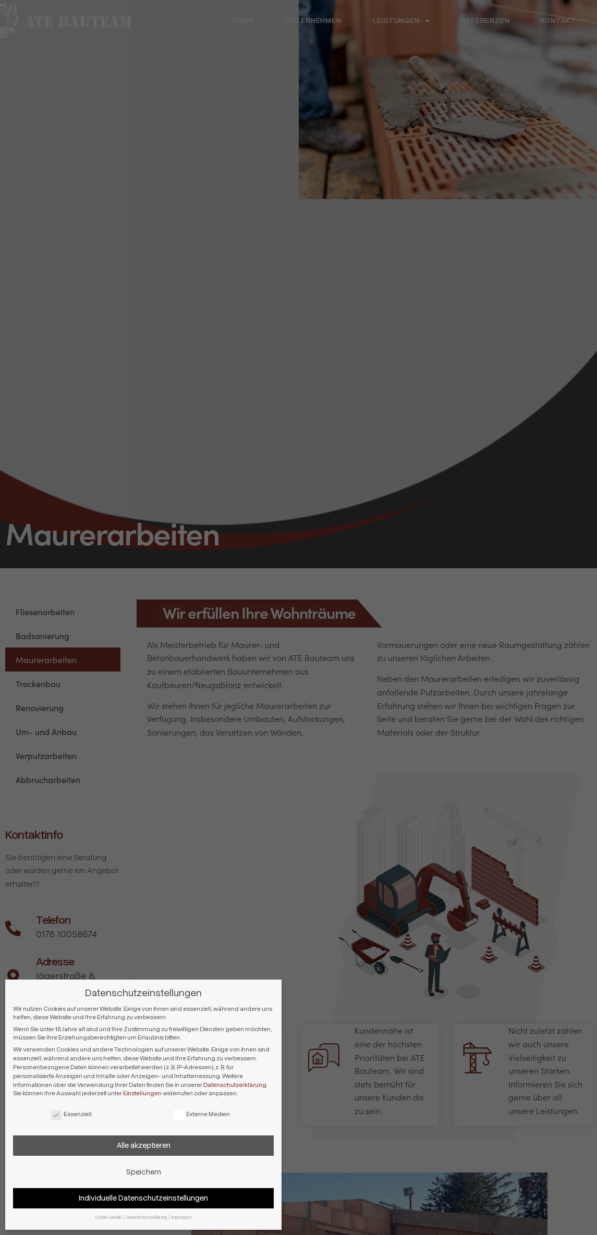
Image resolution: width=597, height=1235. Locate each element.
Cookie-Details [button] (109, 1217)
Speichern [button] (143, 1172)
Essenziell (71, 1114)
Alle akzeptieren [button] (143, 1145)
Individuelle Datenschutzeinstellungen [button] (143, 1198)
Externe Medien (202, 1114)
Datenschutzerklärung (234, 1085)
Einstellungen (142, 1093)
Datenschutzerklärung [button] (147, 1217)
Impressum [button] (182, 1217)
